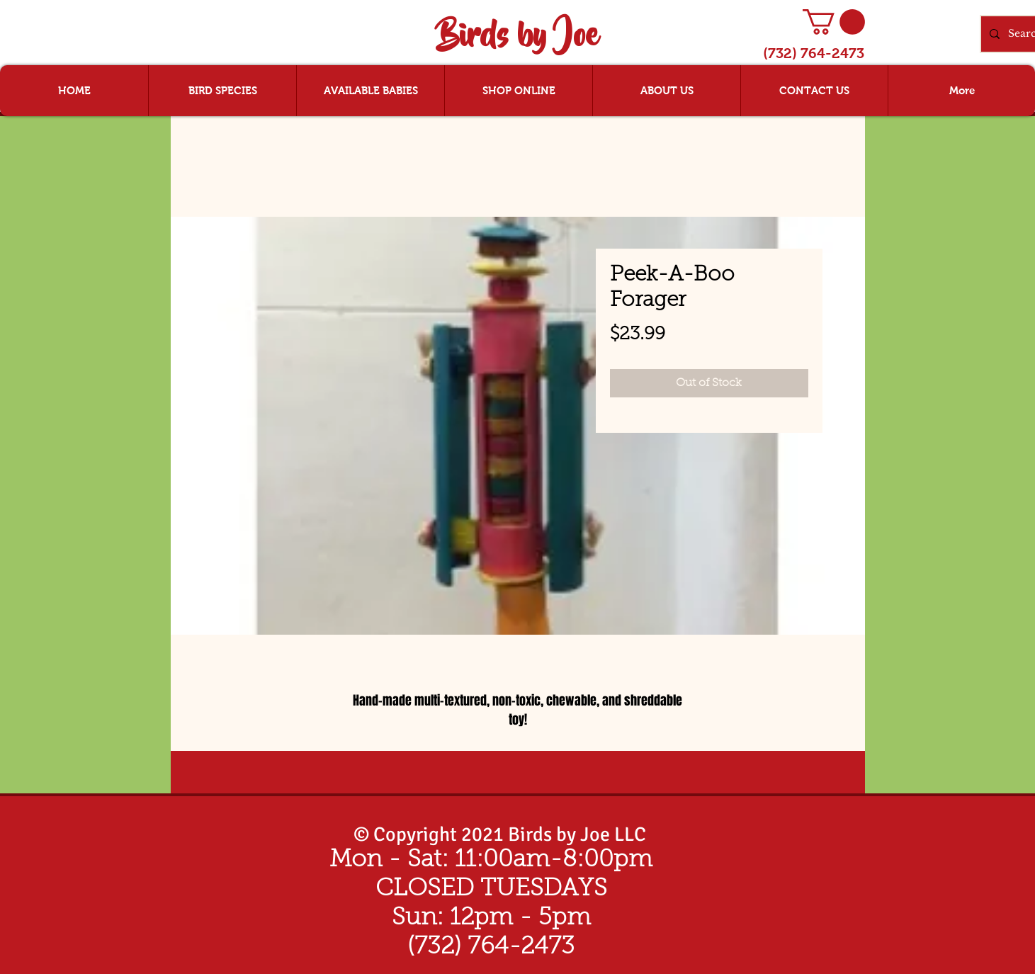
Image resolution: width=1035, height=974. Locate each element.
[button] (834, 22)
